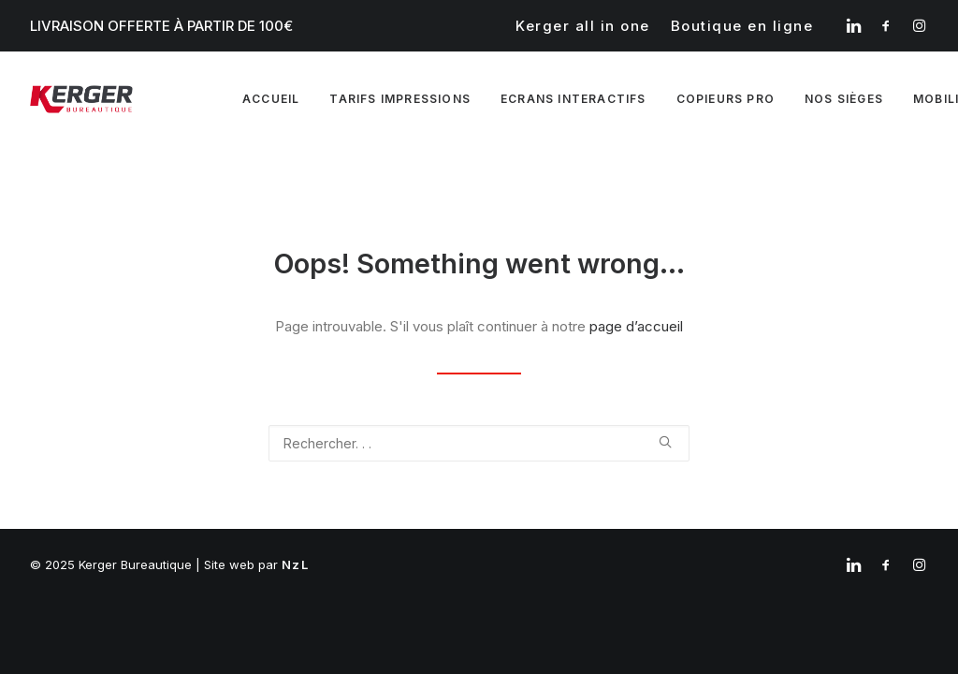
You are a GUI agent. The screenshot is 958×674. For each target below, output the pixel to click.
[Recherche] (479, 443)
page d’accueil (636, 326)
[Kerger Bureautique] (81, 99)
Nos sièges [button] (844, 99)
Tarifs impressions (400, 99)
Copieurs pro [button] (725, 99)
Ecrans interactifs (573, 99)
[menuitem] (583, 25)
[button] (853, 25)
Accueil (270, 99)
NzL (295, 564)
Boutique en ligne (742, 26)
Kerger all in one (582, 26)
